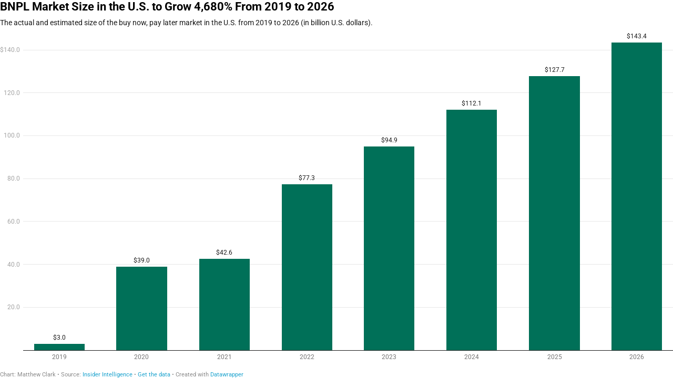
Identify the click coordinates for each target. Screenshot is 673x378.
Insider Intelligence (107, 374)
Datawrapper (226, 374)
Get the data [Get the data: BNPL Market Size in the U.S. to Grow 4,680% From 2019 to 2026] (154, 374)
